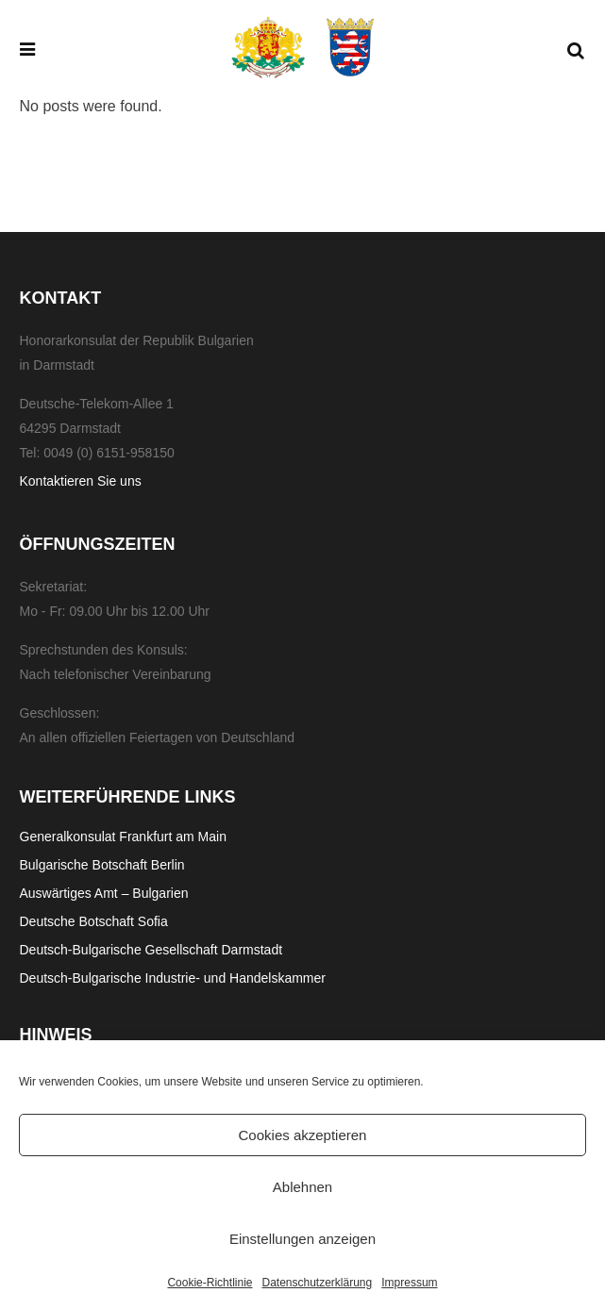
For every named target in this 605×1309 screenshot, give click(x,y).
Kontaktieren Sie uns (81, 481)
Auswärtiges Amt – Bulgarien (104, 893)
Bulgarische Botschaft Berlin (102, 864)
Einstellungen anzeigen (302, 1239)
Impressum (409, 1282)
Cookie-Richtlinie (209, 1282)
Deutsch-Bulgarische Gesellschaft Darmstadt (151, 949)
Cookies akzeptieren (303, 1135)
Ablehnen (302, 1187)
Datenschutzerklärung (316, 1282)
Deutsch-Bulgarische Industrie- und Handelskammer (173, 978)
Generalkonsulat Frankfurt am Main (123, 836)
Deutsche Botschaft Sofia (94, 921)
